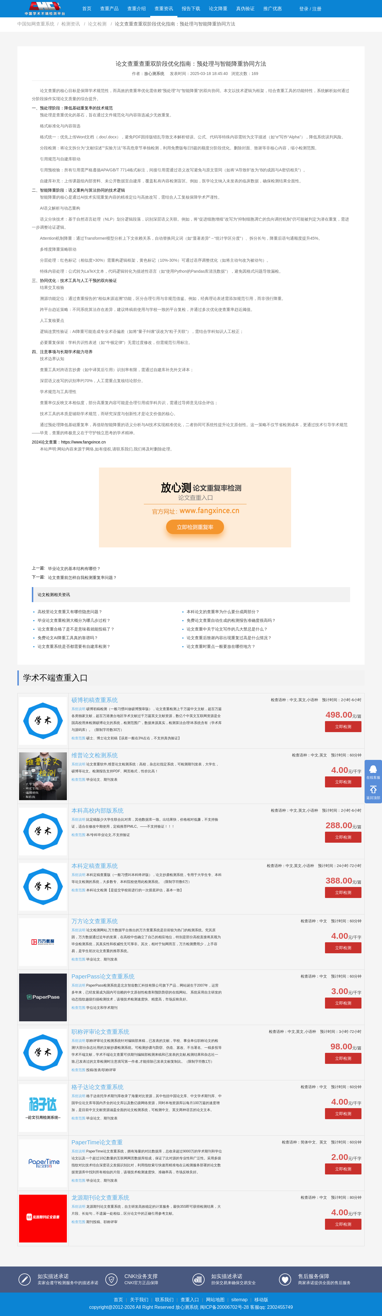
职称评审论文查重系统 (100, 1032)
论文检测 (98, 23)
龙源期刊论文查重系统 (100, 1197)
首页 (86, 8)
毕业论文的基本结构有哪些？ (74, 568)
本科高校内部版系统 (97, 810)
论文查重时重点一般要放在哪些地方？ (221, 646)
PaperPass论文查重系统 (103, 976)
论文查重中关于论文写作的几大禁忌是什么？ (227, 629)
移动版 (261, 1299)
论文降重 (218, 8)
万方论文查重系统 (94, 921)
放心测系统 (154, 73)
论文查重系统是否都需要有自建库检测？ (74, 646)
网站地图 (215, 1299)
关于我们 (139, 1299)
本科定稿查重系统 (94, 866)
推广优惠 (272, 8)
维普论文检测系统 (94, 755)
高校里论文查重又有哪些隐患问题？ (70, 611)
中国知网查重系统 (35, 23)
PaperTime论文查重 (97, 1142)
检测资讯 (71, 23)
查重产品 (109, 8)
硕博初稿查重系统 (94, 700)
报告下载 (191, 8)
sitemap (239, 1299)
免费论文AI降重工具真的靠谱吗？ (68, 637)
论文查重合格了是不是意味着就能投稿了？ (76, 629)
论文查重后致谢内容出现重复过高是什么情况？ (229, 637)
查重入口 (190, 1299)
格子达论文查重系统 (97, 1087)
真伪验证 (245, 8)
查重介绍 (136, 8)
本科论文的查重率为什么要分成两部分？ (223, 611)
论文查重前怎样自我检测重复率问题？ (82, 577)
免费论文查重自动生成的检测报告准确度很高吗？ (231, 620)
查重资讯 (164, 8)
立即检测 (343, 726)
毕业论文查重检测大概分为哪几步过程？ (74, 620)
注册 (317, 8)
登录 (303, 8)
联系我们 (164, 1299)
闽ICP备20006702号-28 (224, 1307)
